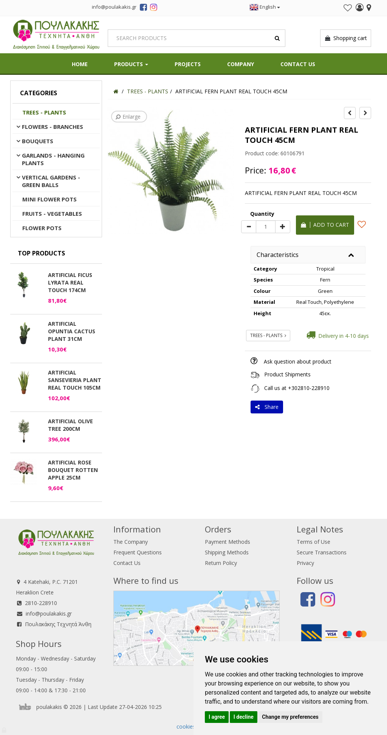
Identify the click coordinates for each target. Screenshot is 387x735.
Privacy (305, 562)
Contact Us (297, 64)
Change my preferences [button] (290, 717)
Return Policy (221, 562)
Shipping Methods (227, 552)
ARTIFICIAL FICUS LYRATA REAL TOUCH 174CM (70, 282)
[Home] (115, 91)
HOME (80, 64)
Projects (188, 64)
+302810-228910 (309, 387)
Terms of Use (313, 541)
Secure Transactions (322, 552)
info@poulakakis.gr (49, 613)
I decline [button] (244, 717)
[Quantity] (266, 226)
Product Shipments (287, 374)
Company (240, 64)
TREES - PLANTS (44, 112)
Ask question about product (297, 361)
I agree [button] (217, 717)
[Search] (196, 38)
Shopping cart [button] (345, 38)
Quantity (262, 213)
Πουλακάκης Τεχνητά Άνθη (58, 624)
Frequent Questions (137, 552)
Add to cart (325, 224)
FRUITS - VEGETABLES (52, 213)
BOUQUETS (37, 141)
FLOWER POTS (42, 228)
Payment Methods (227, 541)
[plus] (282, 226)
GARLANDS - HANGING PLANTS (53, 159)
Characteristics (278, 255)
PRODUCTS (131, 64)
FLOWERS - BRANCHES (52, 126)
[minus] (248, 226)
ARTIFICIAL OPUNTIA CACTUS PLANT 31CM (71, 331)
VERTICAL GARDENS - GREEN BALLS (51, 181)
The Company (130, 541)
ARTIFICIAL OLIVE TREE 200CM (70, 425)
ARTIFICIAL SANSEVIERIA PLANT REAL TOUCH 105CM (74, 380)
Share (267, 406)
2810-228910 (41, 603)
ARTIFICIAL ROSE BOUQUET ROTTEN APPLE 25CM (73, 470)
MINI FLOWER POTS (49, 199)
